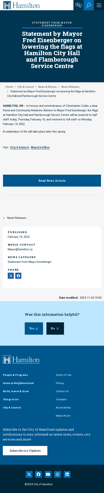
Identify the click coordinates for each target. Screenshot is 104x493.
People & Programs (15, 375)
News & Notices (47, 86)
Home (9, 86)
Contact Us (62, 391)
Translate (61, 399)
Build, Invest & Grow (16, 391)
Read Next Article (52, 180)
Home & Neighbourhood (18, 383)
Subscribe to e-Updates (25, 450)
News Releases (70, 86)
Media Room (63, 415)
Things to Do (11, 399)
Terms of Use (63, 375)
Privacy (60, 383)
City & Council (26, 86)
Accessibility (63, 407)
